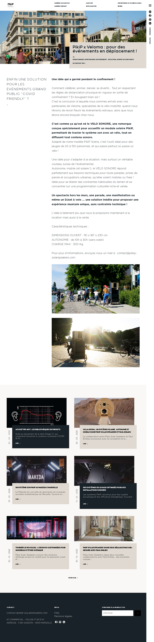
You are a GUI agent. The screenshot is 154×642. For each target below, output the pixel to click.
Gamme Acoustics (62, 3)
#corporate (128, 59)
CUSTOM (89, 3)
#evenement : (102, 59)
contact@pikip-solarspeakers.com (27, 613)
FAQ (56, 613)
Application (91, 6)
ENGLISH (150, 40)
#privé (120, 59)
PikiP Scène (91, 142)
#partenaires (79, 59)
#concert (77, 63)
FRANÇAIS (150, 31)
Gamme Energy (60, 6)
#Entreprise (90, 59)
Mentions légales (63, 616)
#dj (83, 63)
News (120, 6)
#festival (112, 59)
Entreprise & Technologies (129, 3)
